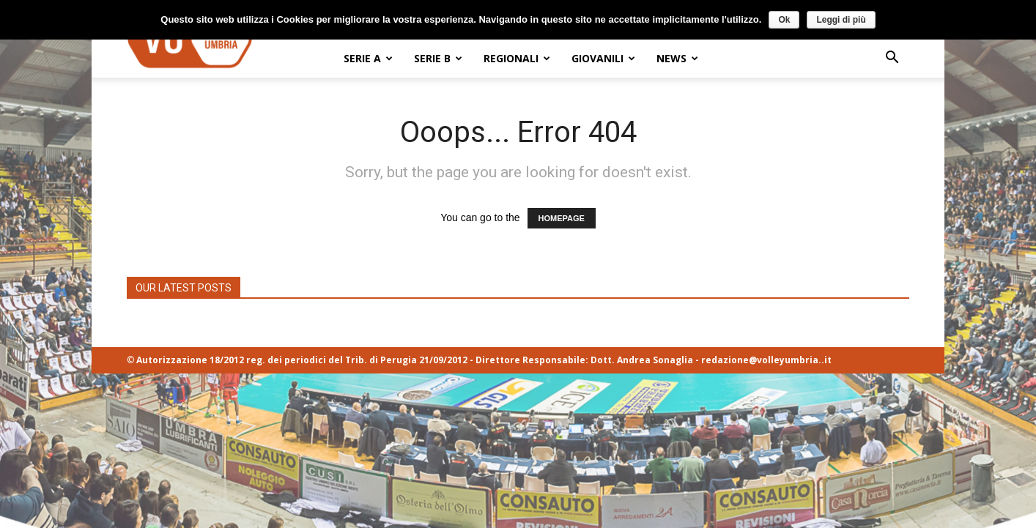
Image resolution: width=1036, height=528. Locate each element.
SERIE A (368, 58)
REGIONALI (517, 58)
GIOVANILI (603, 58)
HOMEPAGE (562, 218)
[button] (891, 59)
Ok (784, 20)
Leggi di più (840, 20)
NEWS (677, 58)
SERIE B (438, 58)
